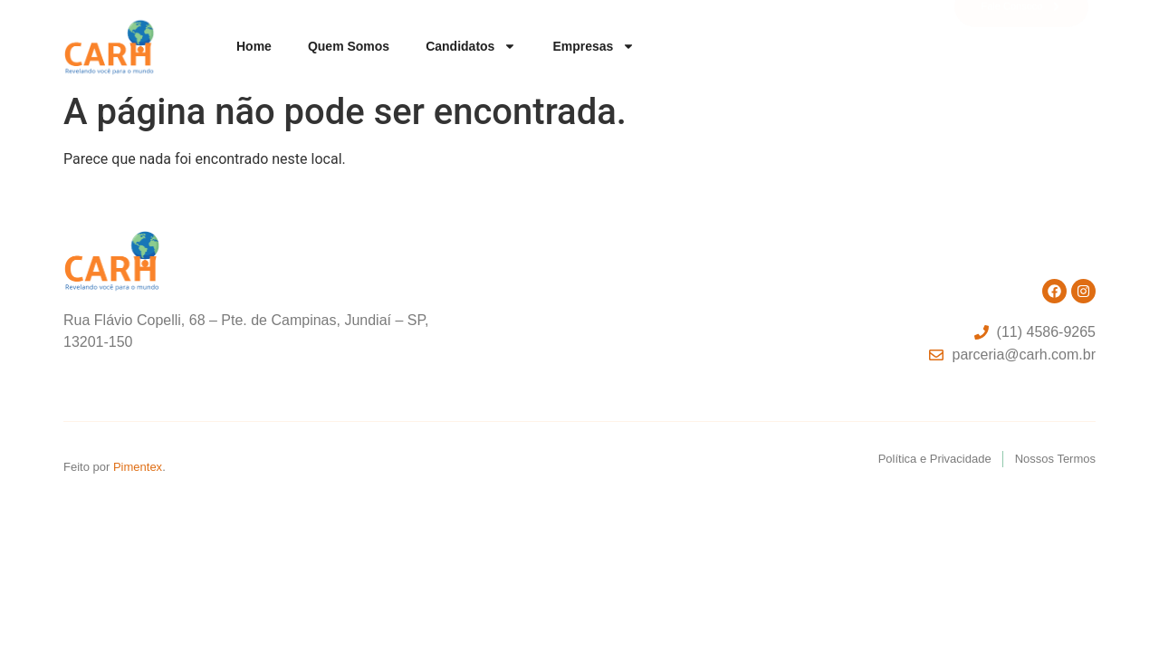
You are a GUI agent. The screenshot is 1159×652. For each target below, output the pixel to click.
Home (254, 46)
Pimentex (137, 467)
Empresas (593, 46)
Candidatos (471, 46)
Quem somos (348, 46)
